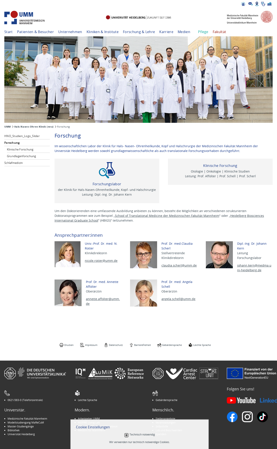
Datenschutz (116, 345)
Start (8, 31)
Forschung (11, 143)
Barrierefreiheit (142, 345)
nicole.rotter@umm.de (101, 261)
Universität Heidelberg (21, 434)
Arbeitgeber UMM (89, 418)
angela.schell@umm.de (178, 299)
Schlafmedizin (13, 163)
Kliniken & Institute (103, 31)
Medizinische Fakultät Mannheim (27, 418)
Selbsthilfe (162, 426)
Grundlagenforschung (21, 156)
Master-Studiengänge (21, 426)
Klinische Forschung (20, 149)
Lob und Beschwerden (169, 430)
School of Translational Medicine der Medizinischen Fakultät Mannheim (167, 216)
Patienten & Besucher (35, 31)
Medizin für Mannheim (91, 430)
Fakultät (219, 31)
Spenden (161, 434)
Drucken (69, 345)
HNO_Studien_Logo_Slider (22, 136)
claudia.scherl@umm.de (179, 265)
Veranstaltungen (166, 422)
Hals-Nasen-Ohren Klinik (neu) (34, 126)
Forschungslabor (107, 184)
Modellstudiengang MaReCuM (26, 422)
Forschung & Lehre (139, 31)
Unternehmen (70, 31)
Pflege (203, 31)
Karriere (166, 31)
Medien (184, 31)
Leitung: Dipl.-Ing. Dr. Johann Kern (107, 194)
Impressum (91, 345)
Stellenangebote (165, 418)
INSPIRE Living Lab (89, 422)
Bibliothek (13, 430)
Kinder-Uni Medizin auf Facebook (98, 426)
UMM (7, 126)
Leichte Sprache (202, 345)
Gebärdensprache (172, 345)
